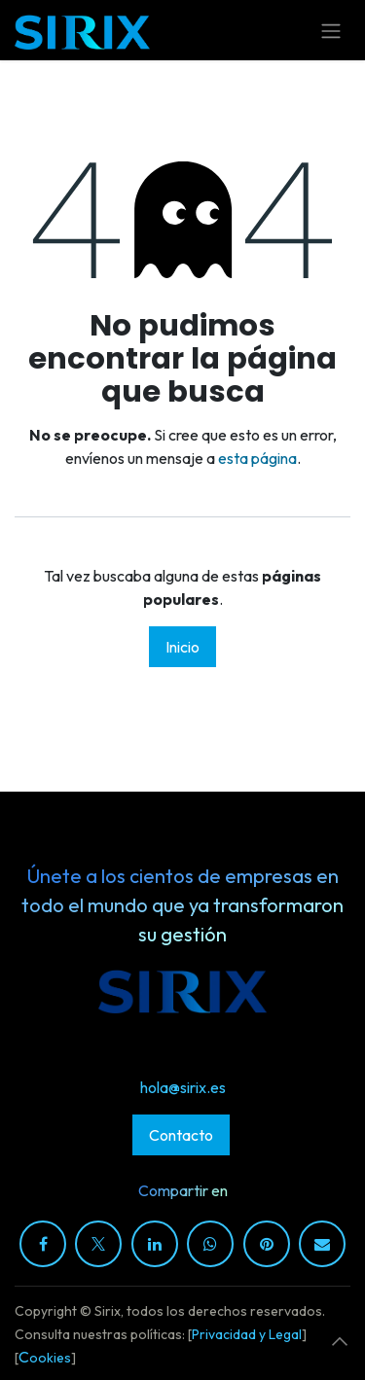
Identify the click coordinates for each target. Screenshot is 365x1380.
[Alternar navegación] (330, 30)
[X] (98, 1244)
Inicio (182, 646)
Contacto (181, 1135)
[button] (340, 1341)
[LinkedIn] (154, 1244)
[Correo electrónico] (322, 1244)
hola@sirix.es (183, 1087)
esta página (257, 458)
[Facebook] (42, 1244)
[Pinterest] (266, 1244)
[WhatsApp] (210, 1244)
